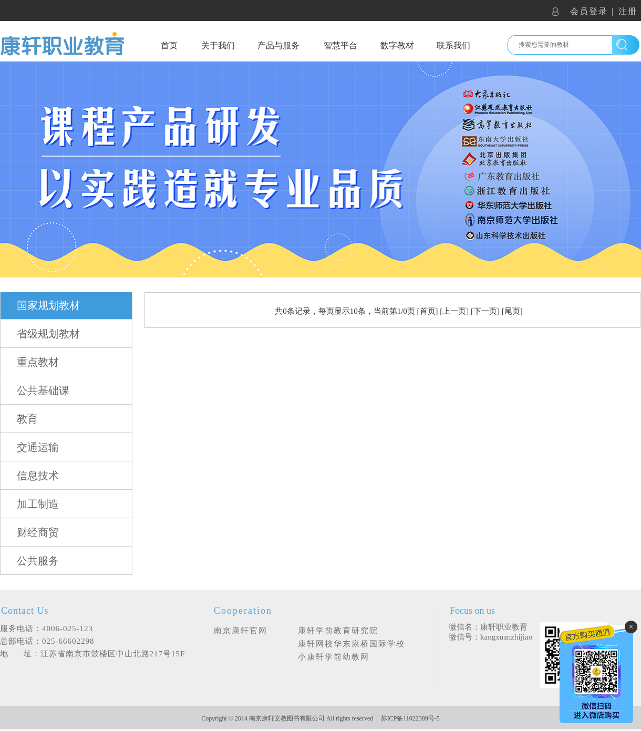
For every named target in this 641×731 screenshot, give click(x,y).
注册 (627, 11)
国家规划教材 (48, 305)
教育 (27, 419)
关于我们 (218, 45)
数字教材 (397, 45)
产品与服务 (278, 45)
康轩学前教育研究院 (338, 630)
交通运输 (38, 447)
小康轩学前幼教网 (333, 657)
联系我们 (453, 45)
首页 (169, 45)
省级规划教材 (48, 333)
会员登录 (589, 11)
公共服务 (38, 561)
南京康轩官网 (240, 630)
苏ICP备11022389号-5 (410, 718)
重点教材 (38, 362)
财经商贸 (38, 532)
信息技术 (38, 475)
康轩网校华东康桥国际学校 (351, 644)
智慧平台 (340, 45)
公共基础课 (43, 390)
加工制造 (38, 504)
